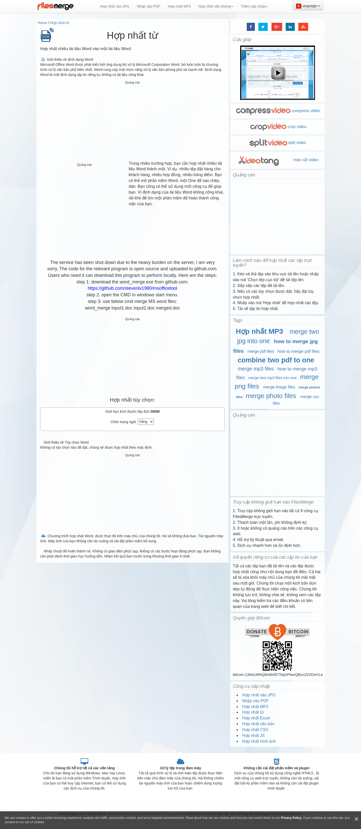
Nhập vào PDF (148, 6)
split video (277, 142)
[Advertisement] (132, 121)
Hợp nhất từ (59, 23)
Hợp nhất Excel (256, 718)
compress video (277, 111)
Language (308, 6)
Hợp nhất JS (253, 735)
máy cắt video (277, 160)
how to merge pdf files (298, 351)
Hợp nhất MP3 (179, 6)
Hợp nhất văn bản (258, 724)
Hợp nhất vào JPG (114, 6)
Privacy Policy (291, 818)
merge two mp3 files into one (272, 378)
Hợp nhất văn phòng (215, 6)
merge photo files (271, 396)
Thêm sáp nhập (254, 6)
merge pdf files (260, 351)
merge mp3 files (256, 368)
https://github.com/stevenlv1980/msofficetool (132, 288)
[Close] (356, 819)
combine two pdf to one (276, 360)
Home (42, 23)
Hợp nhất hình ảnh (259, 741)
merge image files (279, 387)
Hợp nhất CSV (255, 730)
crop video (277, 127)
